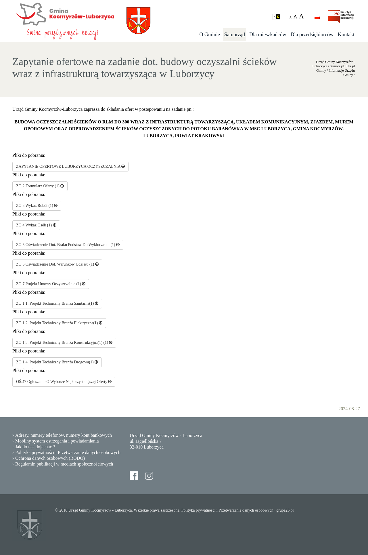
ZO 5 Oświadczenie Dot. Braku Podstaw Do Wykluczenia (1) (68, 245)
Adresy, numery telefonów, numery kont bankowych (63, 435)
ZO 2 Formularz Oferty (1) (40, 186)
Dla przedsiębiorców (312, 34)
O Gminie (210, 34)
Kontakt (346, 34)
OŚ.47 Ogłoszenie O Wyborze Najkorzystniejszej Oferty (64, 381)
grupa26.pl (285, 510)
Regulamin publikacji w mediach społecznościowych (64, 463)
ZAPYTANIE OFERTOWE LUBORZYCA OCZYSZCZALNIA (70, 166)
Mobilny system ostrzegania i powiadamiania (57, 440)
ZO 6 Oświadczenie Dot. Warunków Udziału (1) (57, 264)
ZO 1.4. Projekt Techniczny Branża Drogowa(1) (57, 362)
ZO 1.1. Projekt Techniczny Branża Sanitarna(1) (57, 303)
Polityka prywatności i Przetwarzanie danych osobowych (67, 452)
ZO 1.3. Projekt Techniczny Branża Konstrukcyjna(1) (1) (64, 342)
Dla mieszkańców (267, 34)
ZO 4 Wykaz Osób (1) (36, 225)
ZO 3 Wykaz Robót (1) (36, 205)
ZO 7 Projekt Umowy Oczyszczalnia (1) (50, 284)
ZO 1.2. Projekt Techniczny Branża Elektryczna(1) (59, 323)
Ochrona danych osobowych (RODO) (50, 458)
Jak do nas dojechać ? (35, 446)
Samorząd (234, 34)
